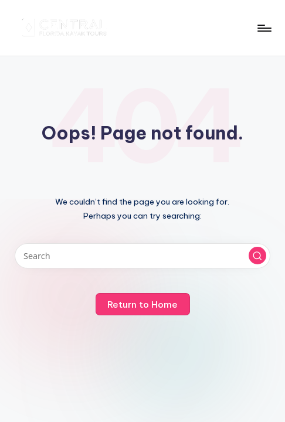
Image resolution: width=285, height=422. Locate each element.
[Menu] (263, 28)
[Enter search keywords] (142, 255)
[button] (257, 255)
